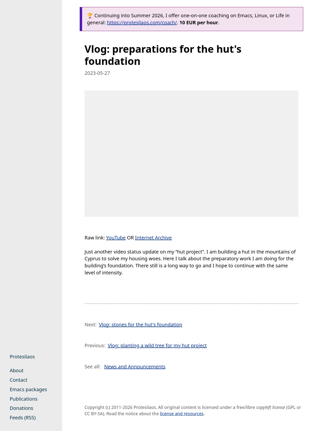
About (17, 370)
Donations (21, 408)
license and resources (182, 413)
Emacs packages (28, 389)
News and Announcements (134, 366)
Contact (18, 380)
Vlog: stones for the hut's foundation (140, 324)
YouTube (116, 237)
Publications (23, 399)
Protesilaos (22, 356)
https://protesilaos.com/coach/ (142, 22)
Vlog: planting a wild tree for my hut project (157, 345)
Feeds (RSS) (22, 417)
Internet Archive (153, 237)
